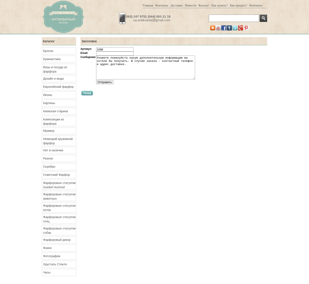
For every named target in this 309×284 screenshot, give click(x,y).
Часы (46, 272)
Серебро (49, 166)
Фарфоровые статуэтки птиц (59, 219)
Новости (190, 5)
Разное (48, 158)
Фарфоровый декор (57, 239)
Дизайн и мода (53, 78)
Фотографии (51, 256)
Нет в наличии (53, 150)
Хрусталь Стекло (55, 264)
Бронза (48, 51)
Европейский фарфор (58, 86)
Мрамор (48, 130)
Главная (148, 5)
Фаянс (47, 248)
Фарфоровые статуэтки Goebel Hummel (59, 185)
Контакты (161, 5)
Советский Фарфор (56, 174)
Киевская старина (55, 111)
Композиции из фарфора (53, 121)
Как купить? (219, 5)
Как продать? (238, 5)
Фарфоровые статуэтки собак (59, 230)
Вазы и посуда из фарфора (55, 69)
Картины (49, 103)
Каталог (204, 5)
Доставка (177, 5)
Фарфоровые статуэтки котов (59, 208)
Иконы (47, 95)
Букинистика (52, 59)
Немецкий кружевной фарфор (58, 141)
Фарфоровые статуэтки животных (59, 196)
